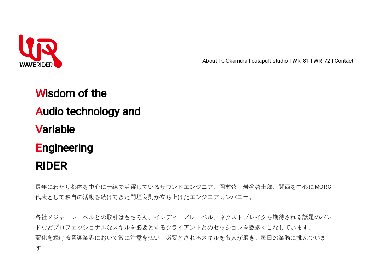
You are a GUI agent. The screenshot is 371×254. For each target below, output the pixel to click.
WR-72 (321, 61)
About (209, 61)
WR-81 (300, 61)
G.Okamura (234, 61)
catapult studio (270, 61)
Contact (344, 61)
